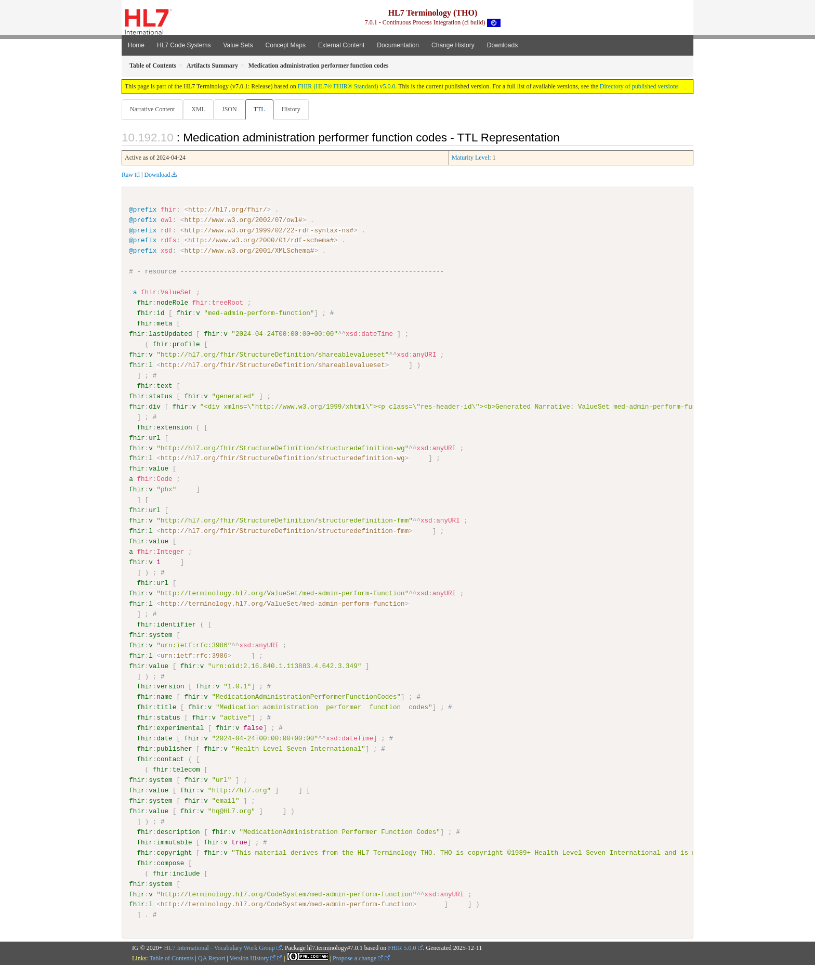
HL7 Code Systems (184, 45)
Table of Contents (171, 958)
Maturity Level (470, 158)
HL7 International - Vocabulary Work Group (219, 947)
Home (136, 45)
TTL (262, 109)
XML (199, 109)
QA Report (211, 958)
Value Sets (238, 45)
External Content (341, 45)
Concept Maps (286, 45)
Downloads (502, 45)
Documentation (398, 45)
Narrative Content (152, 109)
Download (157, 175)
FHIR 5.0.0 (402, 947)
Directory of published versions (639, 86)
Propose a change (358, 958)
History (295, 109)
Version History (253, 958)
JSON (231, 109)
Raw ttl (131, 175)
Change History (453, 45)
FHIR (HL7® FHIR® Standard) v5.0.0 (347, 86)
